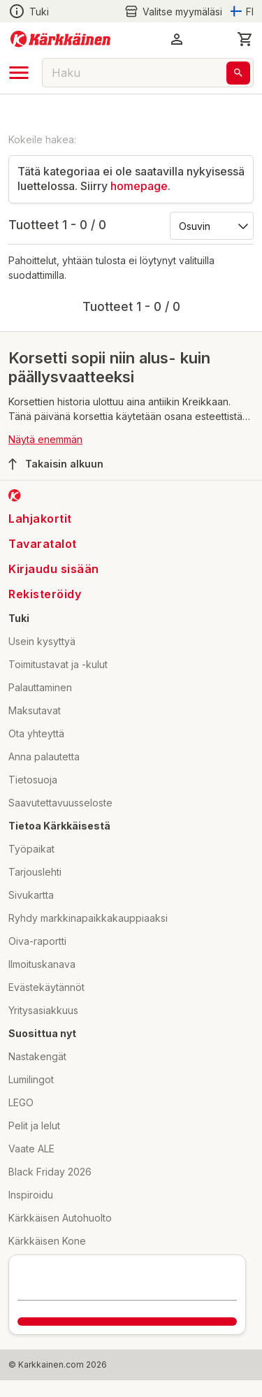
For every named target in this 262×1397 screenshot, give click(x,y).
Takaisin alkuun (55, 464)
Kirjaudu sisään (53, 569)
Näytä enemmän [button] (45, 439)
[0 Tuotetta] (245, 39)
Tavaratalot (42, 544)
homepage (139, 186)
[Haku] (238, 73)
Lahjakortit (40, 519)
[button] (176, 39)
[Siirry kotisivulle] (60, 39)
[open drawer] (19, 72)
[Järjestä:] (210, 225)
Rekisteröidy (44, 594)
